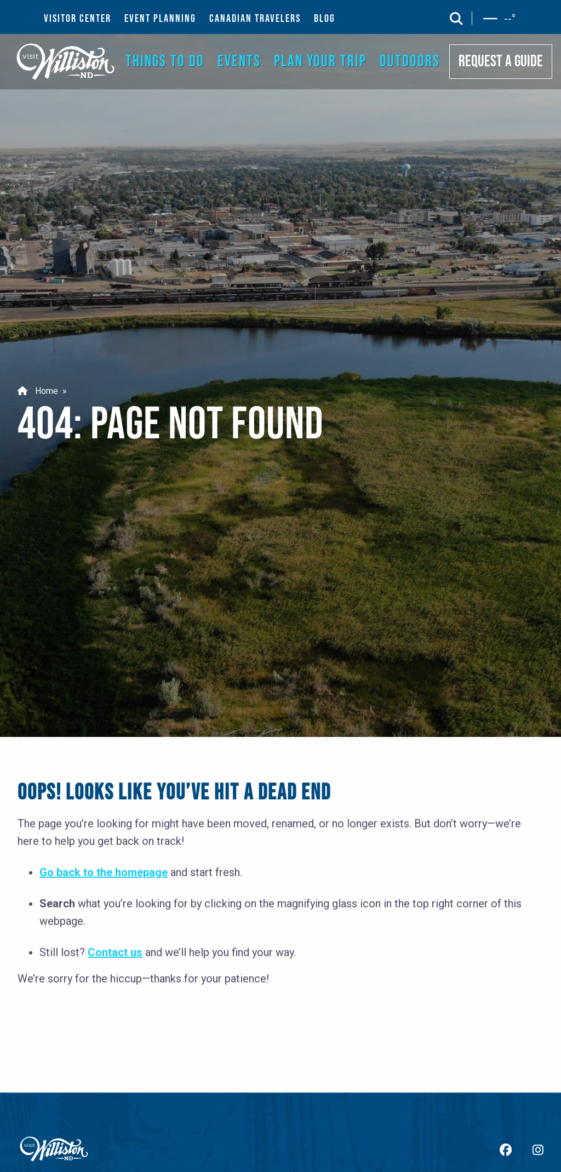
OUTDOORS (410, 61)
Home (38, 391)
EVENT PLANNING (160, 18)
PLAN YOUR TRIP (320, 61)
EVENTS (239, 61)
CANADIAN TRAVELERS (255, 18)
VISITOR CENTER (77, 18)
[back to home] (66, 61)
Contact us (115, 952)
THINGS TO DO (164, 61)
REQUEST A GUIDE (501, 61)
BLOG (324, 18)
